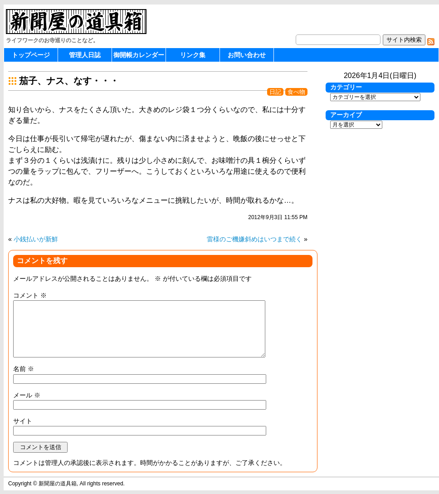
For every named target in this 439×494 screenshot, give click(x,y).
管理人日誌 (85, 55)
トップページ (31, 55)
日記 (275, 91)
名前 (23, 368)
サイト (22, 421)
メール (26, 395)
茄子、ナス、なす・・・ (69, 81)
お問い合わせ (247, 55)
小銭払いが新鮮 (36, 239)
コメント (30, 295)
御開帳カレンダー (138, 55)
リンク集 (192, 55)
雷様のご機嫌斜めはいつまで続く (254, 239)
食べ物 (296, 91)
